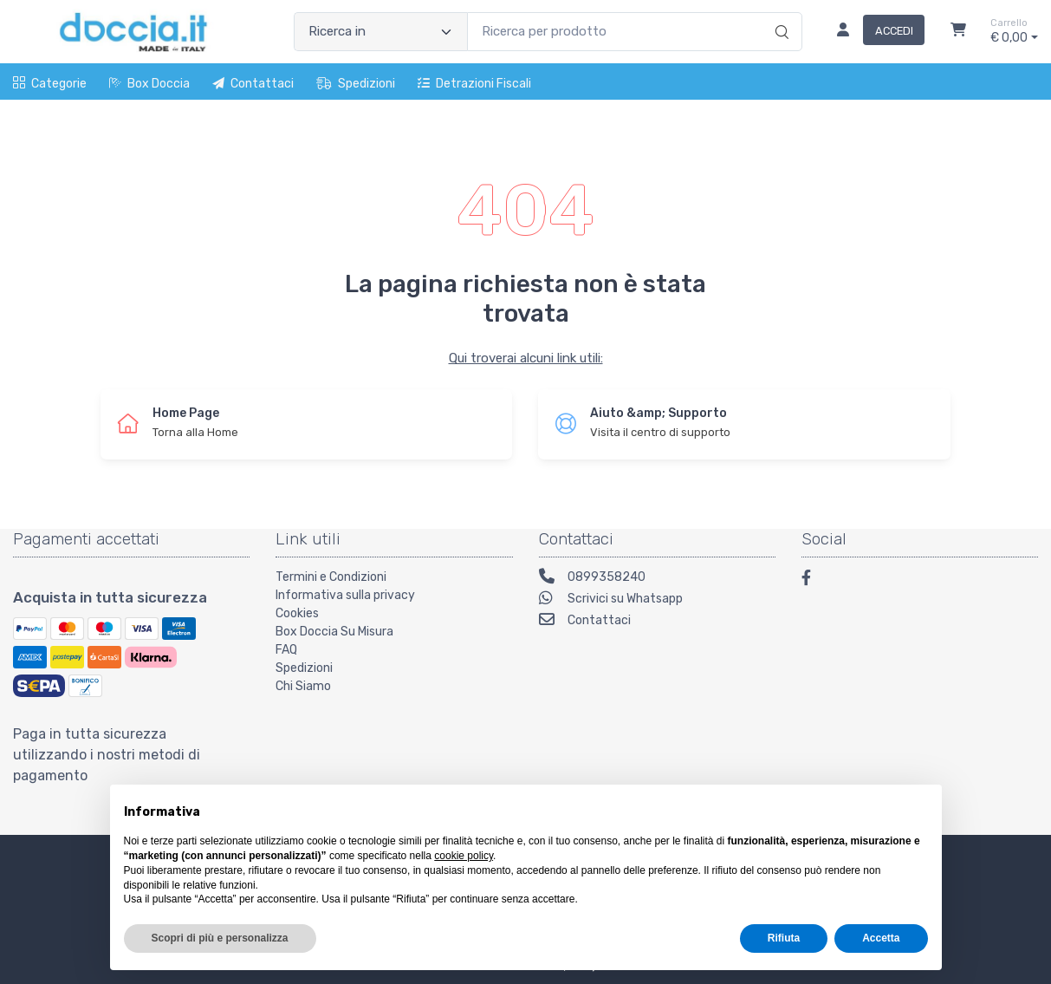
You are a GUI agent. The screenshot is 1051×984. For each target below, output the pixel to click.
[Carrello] (958, 32)
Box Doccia (149, 83)
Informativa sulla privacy (345, 595)
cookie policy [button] (463, 856)
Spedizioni (355, 83)
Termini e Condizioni (331, 577)
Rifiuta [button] (784, 938)
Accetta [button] (880, 938)
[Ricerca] (779, 14)
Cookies (297, 613)
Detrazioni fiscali (474, 83)
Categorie (50, 83)
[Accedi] (873, 32)
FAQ (286, 649)
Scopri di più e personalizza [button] (220, 938)
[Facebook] (814, 580)
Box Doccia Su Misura (334, 631)
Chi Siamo (303, 686)
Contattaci (253, 83)
